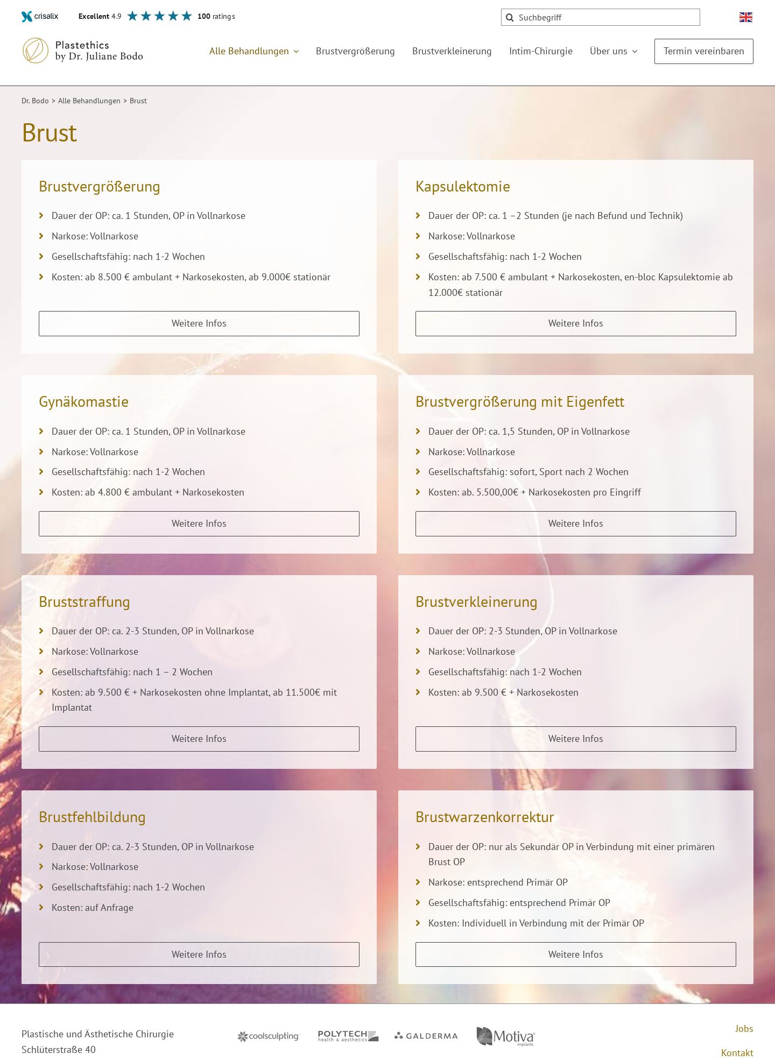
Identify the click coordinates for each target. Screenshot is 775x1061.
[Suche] (509, 17)
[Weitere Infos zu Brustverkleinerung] (575, 739)
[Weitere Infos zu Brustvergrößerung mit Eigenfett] (575, 523)
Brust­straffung (84, 601)
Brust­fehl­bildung (92, 816)
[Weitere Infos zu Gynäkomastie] (199, 523)
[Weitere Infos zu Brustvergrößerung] (199, 323)
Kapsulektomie (462, 186)
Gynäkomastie (84, 401)
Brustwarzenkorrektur (484, 816)
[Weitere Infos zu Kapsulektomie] (575, 323)
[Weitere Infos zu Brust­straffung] (199, 739)
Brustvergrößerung (99, 186)
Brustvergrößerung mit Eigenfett (519, 401)
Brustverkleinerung (476, 601)
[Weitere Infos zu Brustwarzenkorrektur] (575, 954)
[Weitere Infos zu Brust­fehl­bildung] (199, 954)
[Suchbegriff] (600, 17)
